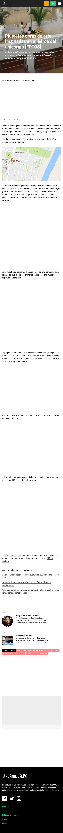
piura (29, 653)
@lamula (27, 640)
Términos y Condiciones (11, 811)
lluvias (21, 653)
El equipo (5, 807)
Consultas (6, 823)
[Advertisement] (31, 674)
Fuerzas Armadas (13, 555)
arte (19, 650)
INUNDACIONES (9, 653)
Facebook (54, 650)
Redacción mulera (28, 81)
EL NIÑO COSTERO (40, 650)
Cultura (27, 650)
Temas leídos (9, 650)
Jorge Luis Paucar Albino (11, 81)
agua (47, 131)
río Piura (26, 128)
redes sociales (40, 653)
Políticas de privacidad (10, 815)
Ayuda (4, 819)
